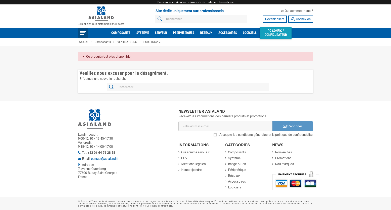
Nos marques (284, 164)
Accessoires (227, 33)
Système (142, 33)
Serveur (161, 33)
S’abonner (292, 126)
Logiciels (250, 33)
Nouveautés (283, 152)
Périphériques (183, 33)
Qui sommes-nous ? (297, 11)
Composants (120, 33)
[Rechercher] (201, 19)
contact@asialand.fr (105, 159)
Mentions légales (193, 164)
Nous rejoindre (191, 170)
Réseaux (206, 33)
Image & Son (237, 164)
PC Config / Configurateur (276, 33)
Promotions (283, 158)
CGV (184, 158)
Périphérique (237, 170)
